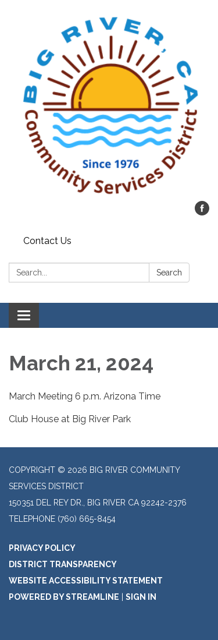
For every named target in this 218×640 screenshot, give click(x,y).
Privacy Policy (42, 548)
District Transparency (63, 564)
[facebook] (202, 212)
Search (169, 272)
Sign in (141, 597)
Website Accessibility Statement (86, 580)
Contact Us (47, 240)
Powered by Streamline (64, 597)
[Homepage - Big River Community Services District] (109, 106)
